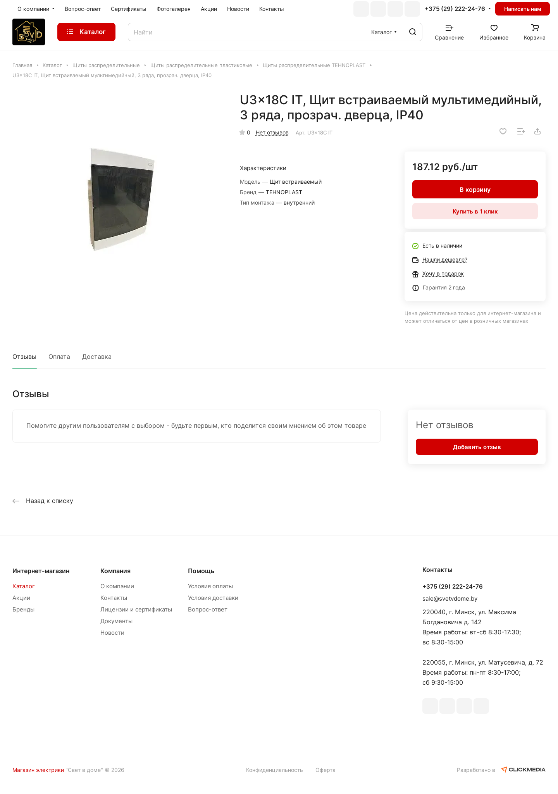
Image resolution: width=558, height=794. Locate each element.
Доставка (97, 356)
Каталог (23, 586)
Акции (21, 597)
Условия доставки (213, 597)
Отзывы (24, 356)
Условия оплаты (210, 586)
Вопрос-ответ (207, 609)
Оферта (325, 769)
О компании (117, 586)
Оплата (59, 356)
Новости (112, 632)
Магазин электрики (38, 769)
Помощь (201, 571)
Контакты (113, 597)
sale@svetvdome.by (449, 598)
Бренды (23, 609)
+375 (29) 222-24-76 (455, 8)
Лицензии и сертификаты (136, 609)
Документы (116, 621)
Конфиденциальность (274, 769)
